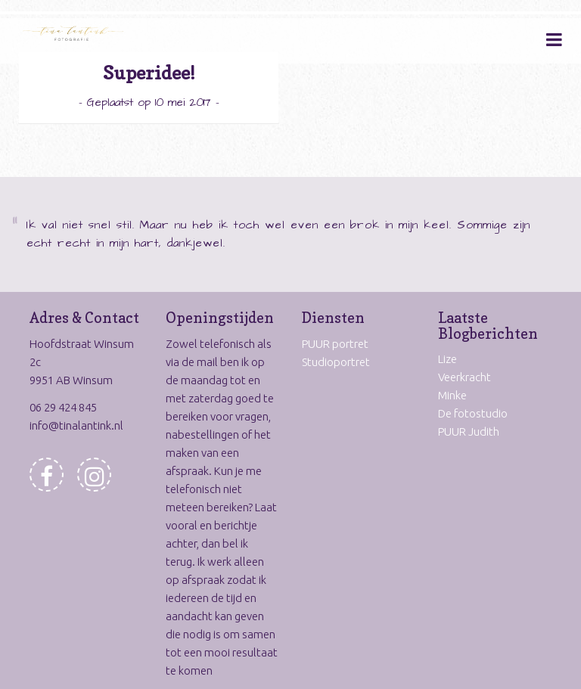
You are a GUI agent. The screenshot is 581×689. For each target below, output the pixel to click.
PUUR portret (335, 343)
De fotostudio (473, 413)
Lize (447, 358)
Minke (452, 395)
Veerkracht (464, 377)
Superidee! (149, 73)
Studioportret (336, 361)
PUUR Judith (468, 431)
